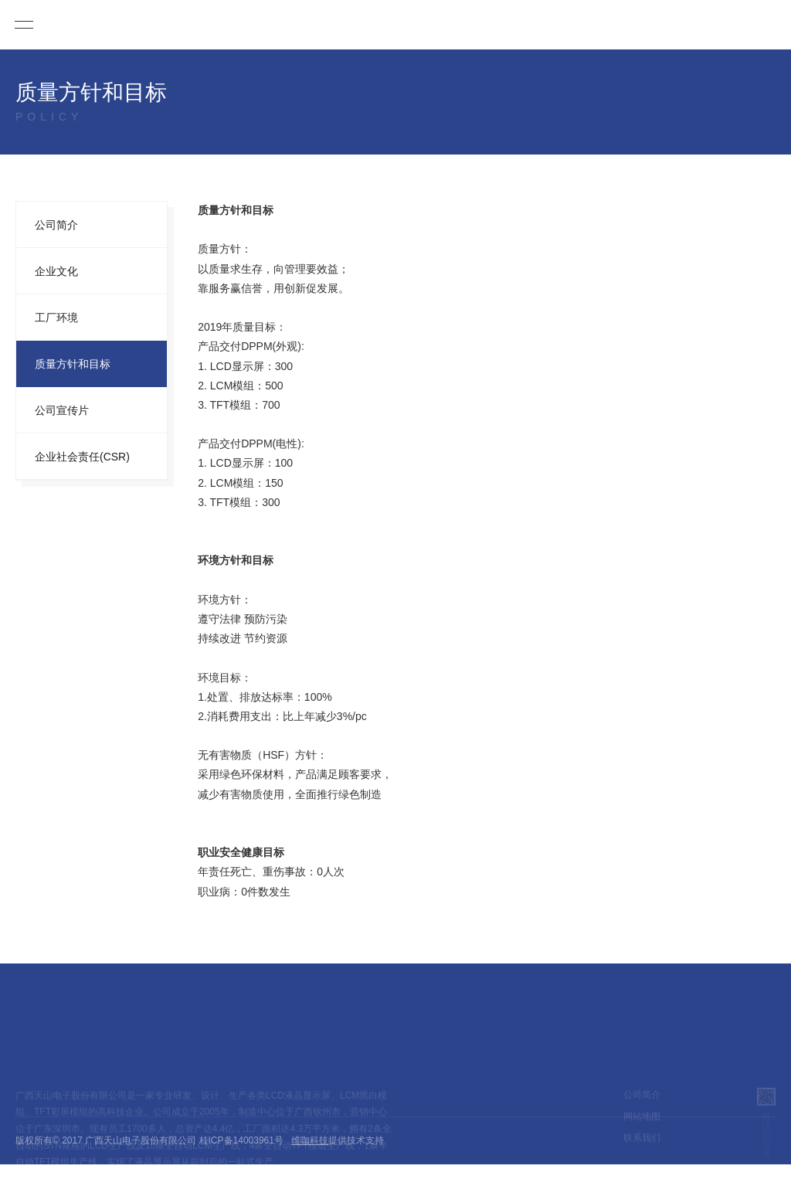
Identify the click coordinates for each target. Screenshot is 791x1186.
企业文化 (56, 271)
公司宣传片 (62, 410)
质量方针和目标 (72, 364)
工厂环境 (56, 317)
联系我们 (641, 1148)
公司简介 (56, 225)
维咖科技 (309, 1140)
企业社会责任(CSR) (82, 456)
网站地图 (641, 1126)
